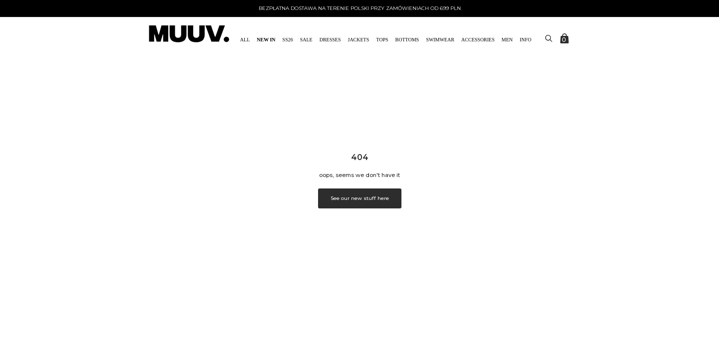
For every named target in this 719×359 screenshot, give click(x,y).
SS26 (288, 39)
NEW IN (266, 39)
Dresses (330, 39)
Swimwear (440, 39)
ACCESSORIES (478, 39)
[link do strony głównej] (189, 34)
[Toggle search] (548, 38)
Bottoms (407, 39)
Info (525, 39)
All (245, 39)
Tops (382, 39)
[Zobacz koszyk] (565, 38)
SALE (306, 39)
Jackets (358, 39)
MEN (507, 39)
